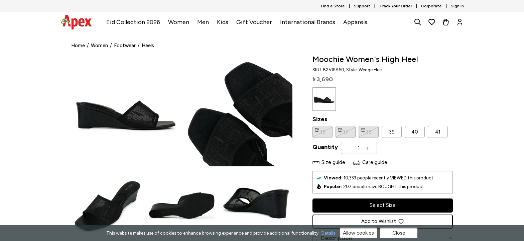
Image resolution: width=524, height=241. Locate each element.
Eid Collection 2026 (133, 22)
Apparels (355, 22)
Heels (148, 46)
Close (398, 233)
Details (328, 233)
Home (78, 46)
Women (178, 22)
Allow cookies (358, 233)
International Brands (307, 22)
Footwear (125, 46)
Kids (222, 22)
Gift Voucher (254, 22)
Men (203, 22)
